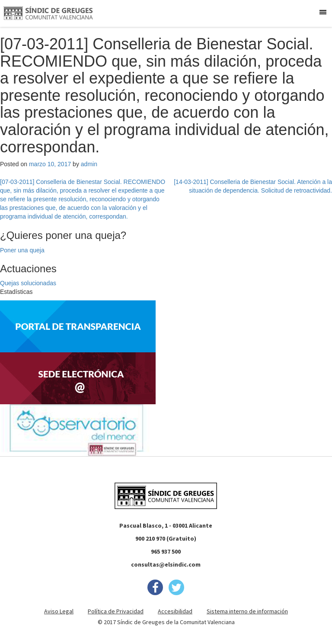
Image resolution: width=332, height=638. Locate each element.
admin (89, 164)
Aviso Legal (58, 611)
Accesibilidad (175, 611)
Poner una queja (22, 250)
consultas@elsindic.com (166, 564)
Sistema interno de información (247, 611)
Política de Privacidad (116, 611)
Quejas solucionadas (28, 283)
